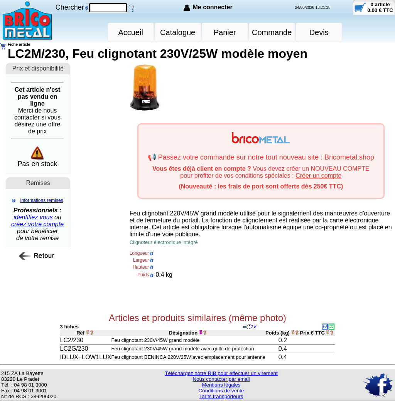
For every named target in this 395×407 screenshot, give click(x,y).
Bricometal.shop (349, 157)
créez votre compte (37, 224)
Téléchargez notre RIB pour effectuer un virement (221, 373)
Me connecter (212, 7)
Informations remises (41, 200)
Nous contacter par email (221, 379)
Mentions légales (221, 385)
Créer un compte (318, 175)
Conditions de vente (221, 391)
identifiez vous (33, 217)
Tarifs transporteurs (221, 396)
